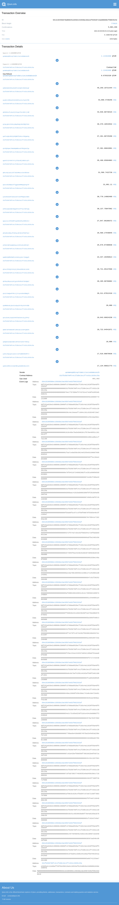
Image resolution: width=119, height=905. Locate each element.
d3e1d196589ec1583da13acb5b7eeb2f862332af (62, 376)
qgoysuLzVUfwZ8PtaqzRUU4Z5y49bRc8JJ (16, 218)
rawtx (7, 38)
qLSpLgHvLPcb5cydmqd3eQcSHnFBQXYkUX (16, 122)
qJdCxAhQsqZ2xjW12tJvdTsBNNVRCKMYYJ (16, 349)
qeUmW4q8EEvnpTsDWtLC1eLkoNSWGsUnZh (16, 56)
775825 (114, 23)
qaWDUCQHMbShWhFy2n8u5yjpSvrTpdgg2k (16, 253)
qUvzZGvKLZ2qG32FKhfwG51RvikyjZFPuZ (16, 313)
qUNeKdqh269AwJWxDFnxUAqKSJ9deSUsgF (16, 87)
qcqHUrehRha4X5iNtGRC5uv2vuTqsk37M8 (16, 99)
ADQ (114, 87)
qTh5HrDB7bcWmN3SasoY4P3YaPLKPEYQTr (16, 241)
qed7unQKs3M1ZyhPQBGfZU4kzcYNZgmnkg (16, 134)
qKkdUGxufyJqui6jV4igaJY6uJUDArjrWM (16, 111)
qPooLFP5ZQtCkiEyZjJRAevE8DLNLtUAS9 (16, 265)
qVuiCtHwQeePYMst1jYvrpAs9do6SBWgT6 (16, 289)
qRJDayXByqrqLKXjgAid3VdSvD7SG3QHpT (16, 277)
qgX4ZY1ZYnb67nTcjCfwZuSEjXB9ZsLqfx (16, 158)
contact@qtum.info (13, 890)
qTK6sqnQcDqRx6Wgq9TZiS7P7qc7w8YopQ (16, 206)
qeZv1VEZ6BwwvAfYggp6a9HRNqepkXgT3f (16, 182)
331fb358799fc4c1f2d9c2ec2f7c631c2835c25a (18, 67)
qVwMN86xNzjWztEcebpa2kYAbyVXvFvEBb (16, 301)
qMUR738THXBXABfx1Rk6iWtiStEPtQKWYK (16, 325)
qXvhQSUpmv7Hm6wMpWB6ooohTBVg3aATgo (16, 146)
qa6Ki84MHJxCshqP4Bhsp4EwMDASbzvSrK (16, 360)
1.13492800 (106, 70)
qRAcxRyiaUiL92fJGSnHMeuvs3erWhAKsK (16, 170)
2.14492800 (106, 55)
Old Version (7, 893)
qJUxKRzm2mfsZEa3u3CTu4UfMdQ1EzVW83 (16, 194)
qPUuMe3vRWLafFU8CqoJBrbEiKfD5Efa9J (16, 230)
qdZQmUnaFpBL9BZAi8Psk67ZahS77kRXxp (16, 337)
